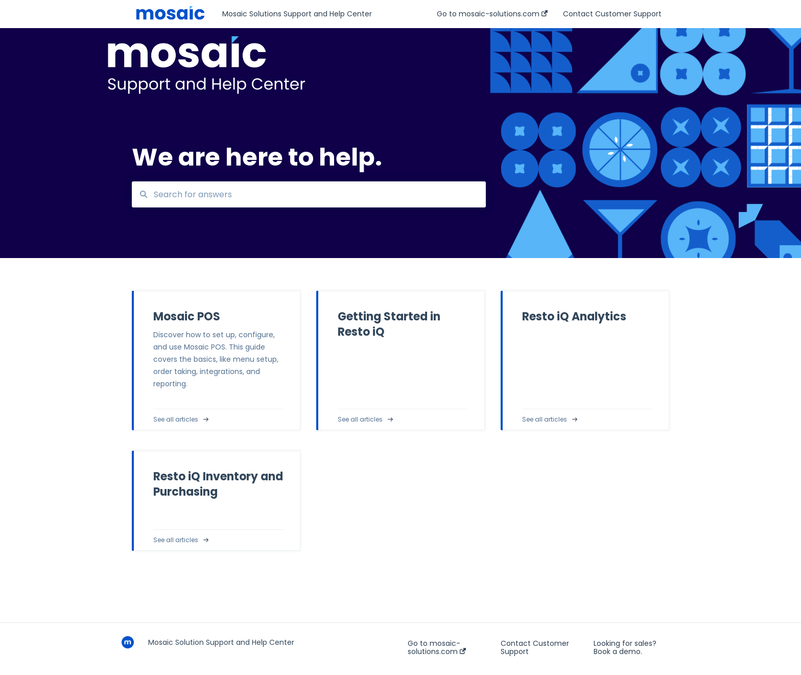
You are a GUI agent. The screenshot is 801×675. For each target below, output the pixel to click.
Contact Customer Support (535, 647)
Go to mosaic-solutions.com (437, 647)
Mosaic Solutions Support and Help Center (297, 14)
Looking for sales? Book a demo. (625, 647)
